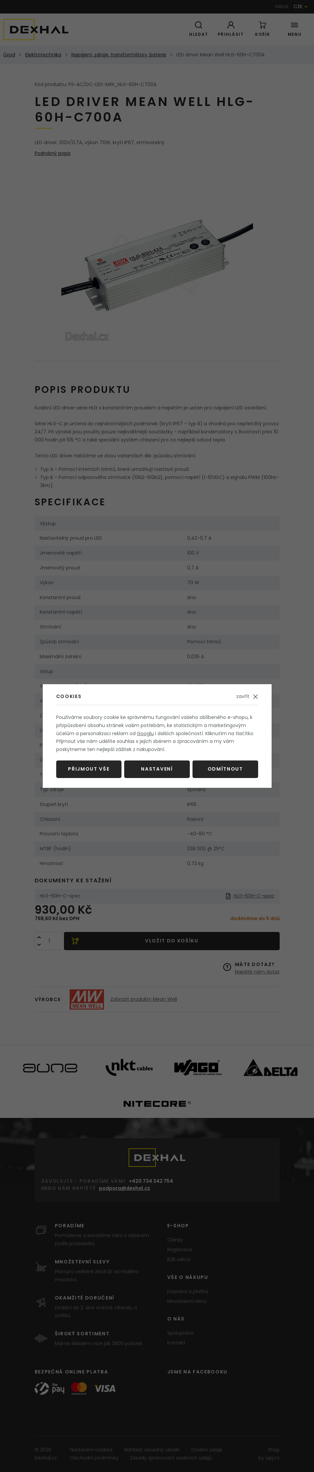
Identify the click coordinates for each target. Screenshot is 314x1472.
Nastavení (157, 769)
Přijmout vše (88, 769)
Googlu (145, 733)
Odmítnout (225, 769)
